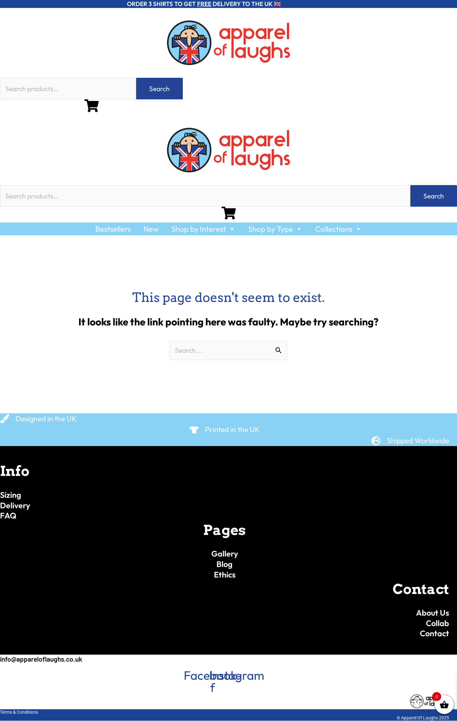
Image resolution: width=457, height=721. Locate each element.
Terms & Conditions (19, 712)
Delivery (15, 505)
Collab (437, 623)
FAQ (8, 516)
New (151, 229)
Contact (434, 633)
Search (159, 88)
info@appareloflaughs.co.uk (41, 659)
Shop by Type (275, 229)
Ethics (224, 575)
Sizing (10, 495)
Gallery (224, 554)
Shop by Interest (203, 229)
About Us (432, 613)
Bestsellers (113, 229)
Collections (338, 229)
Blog (224, 564)
